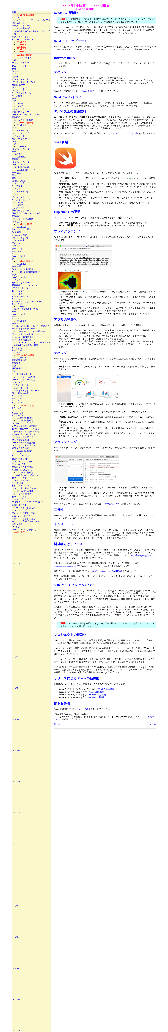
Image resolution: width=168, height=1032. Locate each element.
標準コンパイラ (19, 478)
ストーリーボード (20, 480)
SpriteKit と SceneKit (21, 282)
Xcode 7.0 (21, 227)
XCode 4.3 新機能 (25, 451)
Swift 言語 (16, 173)
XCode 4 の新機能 (97, 697)
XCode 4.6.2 (17, 413)
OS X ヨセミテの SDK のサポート (27, 309)
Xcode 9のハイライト (22, 57)
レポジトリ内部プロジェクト (25, 521)
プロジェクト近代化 (21, 494)
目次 (14, 12)
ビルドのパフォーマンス (23, 39)
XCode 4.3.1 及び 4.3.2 (22, 470)
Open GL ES (17, 483)
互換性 (20, 106)
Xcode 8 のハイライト (27, 170)
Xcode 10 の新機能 (25, 15)
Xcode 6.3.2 (17, 350)
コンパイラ (17, 294)
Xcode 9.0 (21, 51)
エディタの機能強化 (21, 28)
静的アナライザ (19, 139)
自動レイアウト (19, 505)
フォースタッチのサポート (24, 334)
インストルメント (20, 79)
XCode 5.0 (21, 358)
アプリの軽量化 (19, 240)
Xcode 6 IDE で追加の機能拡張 (26, 272)
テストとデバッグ (20, 37)
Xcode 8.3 (21, 125)
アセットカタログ (20, 63)
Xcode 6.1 (21, 306)
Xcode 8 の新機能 (25, 122)
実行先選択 (17, 524)
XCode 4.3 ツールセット (23, 456)
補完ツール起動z (20, 459)
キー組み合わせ (19, 527)
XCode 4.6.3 (17, 415)
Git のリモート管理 (21, 516)
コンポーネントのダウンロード (26, 488)
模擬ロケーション (20, 485)
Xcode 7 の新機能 (106, 689)
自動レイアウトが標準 (22, 467)
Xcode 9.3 (21, 42)
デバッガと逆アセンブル (23, 513)
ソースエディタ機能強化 (23, 442)
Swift (14, 98)
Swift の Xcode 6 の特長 (23, 269)
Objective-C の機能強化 (22, 337)
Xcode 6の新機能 (96, 692)
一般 (14, 60)
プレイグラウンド (20, 238)
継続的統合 (17, 368)
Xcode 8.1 (21, 157)
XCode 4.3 (16, 453)
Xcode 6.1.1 (17, 316)
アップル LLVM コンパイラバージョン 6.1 (31, 342)
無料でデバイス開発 (21, 229)
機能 (14, 69)
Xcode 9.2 (21, 44)
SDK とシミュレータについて (26, 114)
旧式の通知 (17, 154)
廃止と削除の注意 (20, 393)
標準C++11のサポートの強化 (25, 429)
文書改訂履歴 (18, 532)
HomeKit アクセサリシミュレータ (27, 301)
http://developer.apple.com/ (142, 555)
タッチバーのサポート (22, 149)
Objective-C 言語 (19, 235)
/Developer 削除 (19, 464)
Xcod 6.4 (16, 352)
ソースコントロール (21, 26)
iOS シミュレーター (21, 385)
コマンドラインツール (22, 461)
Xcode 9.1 (21, 47)
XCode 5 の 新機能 (97, 695)
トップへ (16, 563)
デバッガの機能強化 (21, 340)
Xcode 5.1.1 (17, 403)
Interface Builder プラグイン (24, 530)
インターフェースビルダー (24, 82)
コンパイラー (18, 382)
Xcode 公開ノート (90, 91)
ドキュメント (18, 197)
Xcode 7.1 (16, 254)
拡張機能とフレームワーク (24, 285)
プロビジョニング (20, 133)
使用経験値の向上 (20, 360)
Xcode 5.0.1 (17, 396)
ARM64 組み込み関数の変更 (25, 345)
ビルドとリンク (19, 66)
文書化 (15, 76)
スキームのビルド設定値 (23, 507)
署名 (14, 175)
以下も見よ (17, 221)
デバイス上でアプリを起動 (125, 133)
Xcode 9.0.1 (22, 49)
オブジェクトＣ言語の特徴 (24, 426)
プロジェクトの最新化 (22, 120)
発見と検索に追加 (20, 440)
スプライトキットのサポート (25, 390)
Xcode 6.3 (21, 321)
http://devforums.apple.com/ (66, 566)
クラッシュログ (19, 249)
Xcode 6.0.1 (17, 304)
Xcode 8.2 (21, 146)
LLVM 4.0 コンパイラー (23, 423)
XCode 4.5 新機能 (25, 418)
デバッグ (16, 74)
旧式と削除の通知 (20, 167)
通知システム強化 (20, 448)
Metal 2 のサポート (20, 85)
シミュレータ (18, 90)
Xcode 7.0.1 (17, 251)
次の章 (153, 724)
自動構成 (16, 363)
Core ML (16, 71)
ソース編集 (17, 96)
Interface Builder (19, 165)
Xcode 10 (16, 18)
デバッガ (16, 280)
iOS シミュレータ (20, 288)
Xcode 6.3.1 (17, 348)
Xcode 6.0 (21, 264)
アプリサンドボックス (22, 510)
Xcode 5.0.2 (17, 398)
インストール (18, 109)
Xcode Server (18, 103)
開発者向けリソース (21, 111)
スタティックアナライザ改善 (25, 431)
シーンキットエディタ (22, 437)
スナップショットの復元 (23, 519)
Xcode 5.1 (16, 401)
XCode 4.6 (16, 408)
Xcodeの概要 (84, 709)
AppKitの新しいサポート (23, 434)
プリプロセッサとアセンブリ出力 (27, 502)
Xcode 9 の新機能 (25, 55)
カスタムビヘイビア (21, 499)
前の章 (57, 724)
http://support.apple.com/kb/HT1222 (107, 571)
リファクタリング (20, 87)
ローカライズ (18, 291)
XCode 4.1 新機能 (25, 491)
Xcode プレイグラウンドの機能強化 (28, 331)
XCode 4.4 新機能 (25, 420)
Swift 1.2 (16, 323)
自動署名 (16, 117)
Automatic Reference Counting (25, 475)
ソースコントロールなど (23, 379)
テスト (15, 101)
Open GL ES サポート (22, 374)
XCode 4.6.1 (17, 410)
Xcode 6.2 (16, 319)
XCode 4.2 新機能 (25, 472)
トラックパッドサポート (23, 445)
